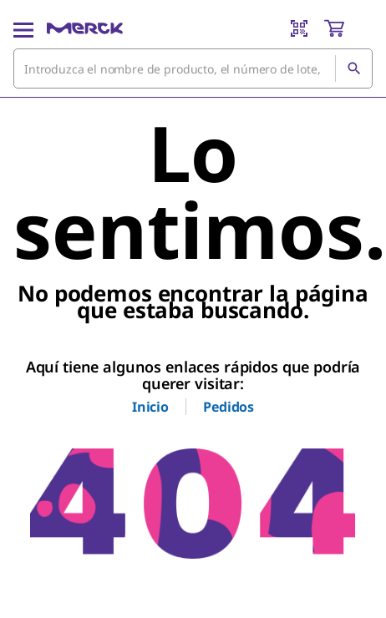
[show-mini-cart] (348, 28)
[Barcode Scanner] (299, 28)
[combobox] (193, 68)
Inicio (150, 407)
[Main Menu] (23, 28)
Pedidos (228, 407)
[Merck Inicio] (85, 28)
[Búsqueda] (353, 68)
